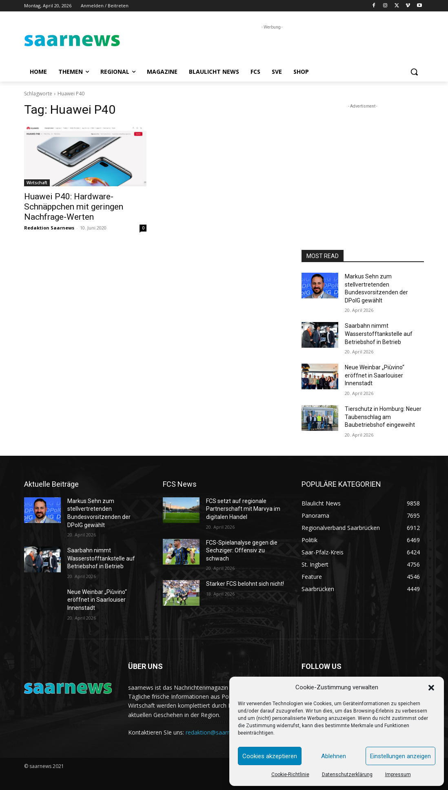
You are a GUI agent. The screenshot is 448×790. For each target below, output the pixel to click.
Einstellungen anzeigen (400, 756)
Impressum (398, 774)
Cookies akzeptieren (269, 756)
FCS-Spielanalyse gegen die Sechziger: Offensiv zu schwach (241, 550)
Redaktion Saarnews (49, 228)
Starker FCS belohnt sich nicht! (245, 583)
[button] (431, 688)
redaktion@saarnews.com (220, 732)
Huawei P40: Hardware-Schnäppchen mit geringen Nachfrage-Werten (73, 207)
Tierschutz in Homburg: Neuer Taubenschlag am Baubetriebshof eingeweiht (383, 417)
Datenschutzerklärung (347, 774)
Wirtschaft (37, 182)
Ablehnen (333, 756)
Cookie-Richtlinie (290, 774)
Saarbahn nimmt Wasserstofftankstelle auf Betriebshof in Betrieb (379, 333)
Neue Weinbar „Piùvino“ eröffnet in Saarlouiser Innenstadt (374, 375)
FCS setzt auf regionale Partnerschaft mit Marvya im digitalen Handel (243, 509)
